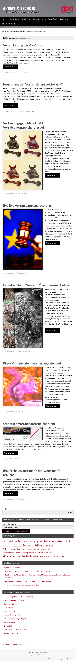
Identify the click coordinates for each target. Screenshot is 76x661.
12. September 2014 (27, 111)
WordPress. (70, 659)
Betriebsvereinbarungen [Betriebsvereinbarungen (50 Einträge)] (14, 549)
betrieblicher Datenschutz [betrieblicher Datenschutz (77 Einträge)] (55, 541)
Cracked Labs (8, 608)
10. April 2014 (23, 273)
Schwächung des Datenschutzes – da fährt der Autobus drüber (27, 581)
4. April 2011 (22, 499)
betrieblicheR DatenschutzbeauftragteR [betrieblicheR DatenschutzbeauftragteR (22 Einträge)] (12, 546)
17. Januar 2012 (14, 459)
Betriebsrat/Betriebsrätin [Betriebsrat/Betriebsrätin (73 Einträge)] (37, 545)
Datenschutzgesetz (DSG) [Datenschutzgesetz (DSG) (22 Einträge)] (34, 549)
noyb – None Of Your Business (15, 630)
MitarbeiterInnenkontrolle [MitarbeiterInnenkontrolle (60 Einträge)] (17, 556)
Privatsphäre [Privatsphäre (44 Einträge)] (39, 556)
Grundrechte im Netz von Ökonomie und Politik (36, 285)
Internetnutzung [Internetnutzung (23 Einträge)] (57, 553)
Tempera (61, 659)
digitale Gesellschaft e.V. (12, 615)
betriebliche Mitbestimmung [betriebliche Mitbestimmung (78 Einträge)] (20, 541)
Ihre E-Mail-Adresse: (10, 524)
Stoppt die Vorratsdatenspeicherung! (29, 424)
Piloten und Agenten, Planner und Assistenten (21, 585)
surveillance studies (11, 633)
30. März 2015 (25, 72)
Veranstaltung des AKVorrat (23, 45)
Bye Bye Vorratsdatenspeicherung (27, 205)
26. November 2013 (24, 351)
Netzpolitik (7, 626)
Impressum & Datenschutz (38, 655)
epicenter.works (9, 622)
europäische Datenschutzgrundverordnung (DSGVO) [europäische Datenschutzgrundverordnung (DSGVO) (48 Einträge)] (27, 552)
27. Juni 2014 (22, 193)
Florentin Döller (10, 72)
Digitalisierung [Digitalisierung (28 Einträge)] (45, 549)
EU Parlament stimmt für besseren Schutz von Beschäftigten (26, 571)
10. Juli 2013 (22, 412)
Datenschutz (26, 644)
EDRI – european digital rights (15, 619)
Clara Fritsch (9, 193)
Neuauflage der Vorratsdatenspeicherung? (33, 84)
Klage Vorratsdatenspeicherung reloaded (32, 363)
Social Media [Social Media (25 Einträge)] (49, 556)
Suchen (5, 509)
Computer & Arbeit (10, 604)
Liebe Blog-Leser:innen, (12, 567)
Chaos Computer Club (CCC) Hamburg (18, 597)
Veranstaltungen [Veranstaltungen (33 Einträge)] (59, 556)
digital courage (9, 611)
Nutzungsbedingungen (11, 644)
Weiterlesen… (10, 67)
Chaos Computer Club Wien (14, 600)
